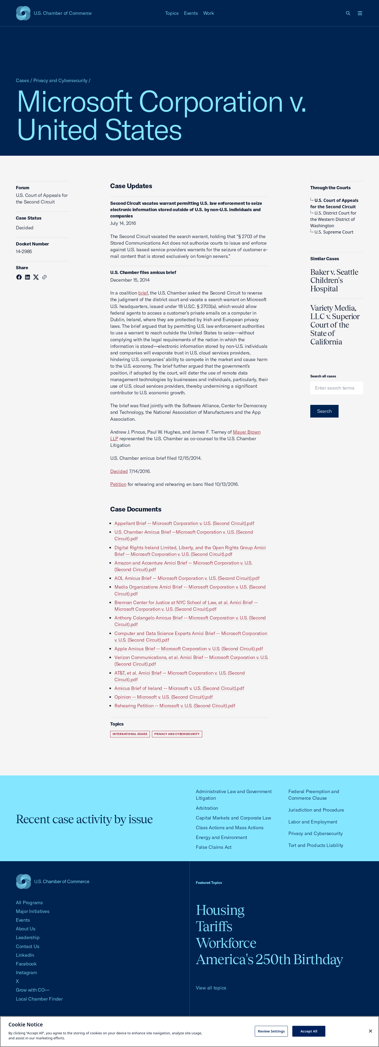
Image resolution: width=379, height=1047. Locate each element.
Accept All (309, 1031)
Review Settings (271, 1031)
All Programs (29, 902)
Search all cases (323, 376)
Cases (22, 80)
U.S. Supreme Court (331, 232)
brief (143, 293)
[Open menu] (360, 13)
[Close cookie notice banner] (370, 1031)
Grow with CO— (32, 990)
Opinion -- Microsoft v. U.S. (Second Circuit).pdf (163, 697)
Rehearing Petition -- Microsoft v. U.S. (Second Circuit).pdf (174, 706)
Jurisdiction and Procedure (316, 810)
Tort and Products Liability (315, 845)
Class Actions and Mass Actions (229, 828)
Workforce (226, 943)
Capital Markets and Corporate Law (233, 818)
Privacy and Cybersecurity (60, 80)
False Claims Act (214, 847)
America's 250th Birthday (269, 959)
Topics (172, 13)
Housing (220, 910)
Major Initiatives (32, 911)
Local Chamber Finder (39, 999)
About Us (25, 929)
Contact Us (27, 946)
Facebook (26, 964)
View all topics (211, 988)
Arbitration (207, 808)
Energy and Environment (221, 837)
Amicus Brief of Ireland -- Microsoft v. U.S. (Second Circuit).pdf (179, 688)
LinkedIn (25, 955)
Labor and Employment (312, 822)
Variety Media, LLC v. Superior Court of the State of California (335, 325)
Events (191, 13)
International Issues (130, 734)
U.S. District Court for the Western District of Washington (333, 219)
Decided (119, 471)
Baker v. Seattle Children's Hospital (334, 280)
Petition (118, 484)
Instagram (26, 972)
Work (208, 13)
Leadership (27, 937)
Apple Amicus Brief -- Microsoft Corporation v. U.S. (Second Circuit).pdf (188, 649)
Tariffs (214, 926)
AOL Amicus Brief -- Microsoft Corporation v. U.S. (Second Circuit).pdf (186, 578)
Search (324, 411)
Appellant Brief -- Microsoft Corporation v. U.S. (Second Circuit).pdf (184, 523)
